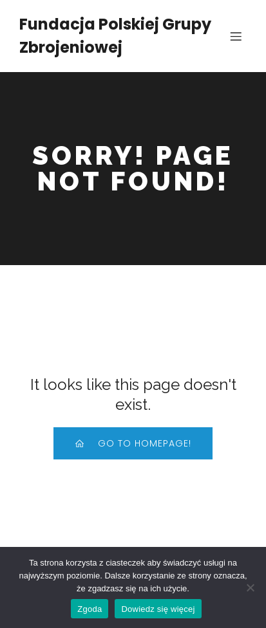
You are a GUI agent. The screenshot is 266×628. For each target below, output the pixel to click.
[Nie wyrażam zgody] (249, 587)
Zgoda (89, 609)
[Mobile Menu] (236, 36)
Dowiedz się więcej (158, 609)
